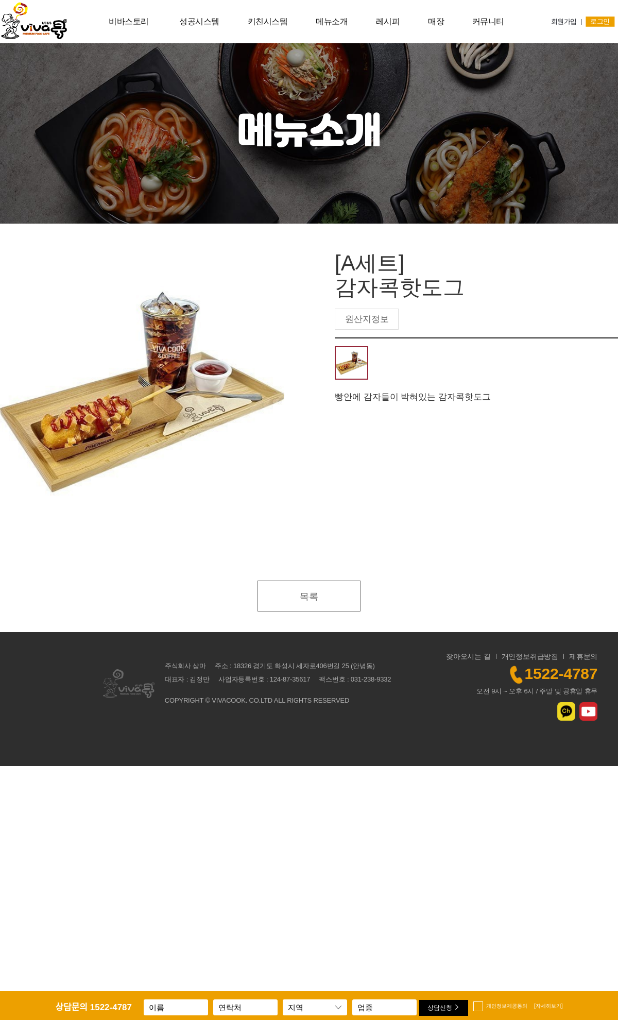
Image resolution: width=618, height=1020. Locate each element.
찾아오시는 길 (468, 656)
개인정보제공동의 (524, 1006)
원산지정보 (367, 319)
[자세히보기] (548, 1006)
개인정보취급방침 (530, 656)
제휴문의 (583, 656)
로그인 (600, 21)
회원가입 (564, 21)
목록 (309, 596)
